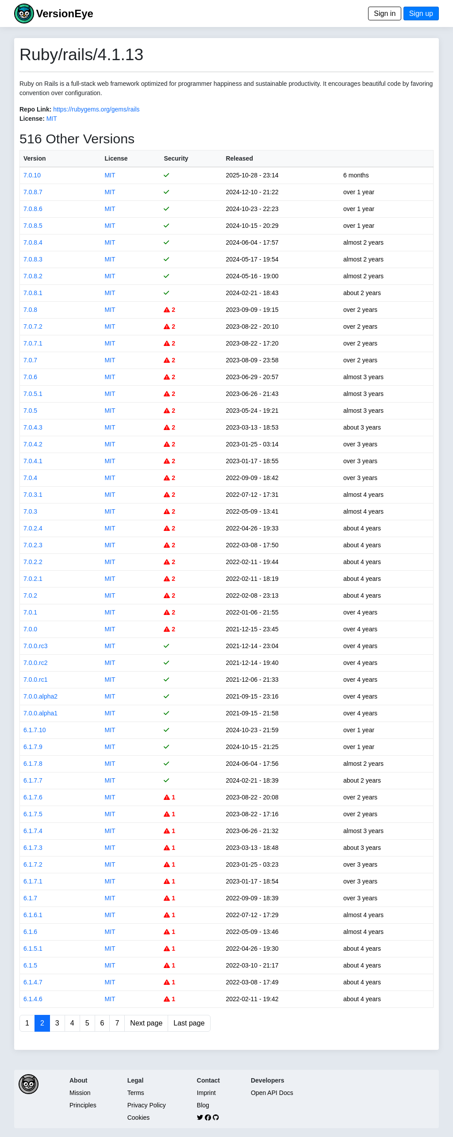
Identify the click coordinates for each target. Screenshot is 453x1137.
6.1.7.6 (32, 797)
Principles (82, 1105)
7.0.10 (32, 175)
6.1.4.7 (32, 982)
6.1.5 (30, 965)
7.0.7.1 (32, 343)
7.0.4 (30, 477)
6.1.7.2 (32, 864)
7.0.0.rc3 (35, 645)
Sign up (421, 13)
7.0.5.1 (32, 393)
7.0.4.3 (32, 427)
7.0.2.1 (32, 578)
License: (32, 118)
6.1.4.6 (32, 999)
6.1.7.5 (32, 814)
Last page (188, 1023)
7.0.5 (30, 410)
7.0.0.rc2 (35, 662)
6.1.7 (30, 898)
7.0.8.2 (32, 276)
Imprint (206, 1092)
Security (176, 158)
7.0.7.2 (32, 326)
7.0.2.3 (32, 545)
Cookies (138, 1117)
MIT (51, 118)
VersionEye (64, 13)
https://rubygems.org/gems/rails (96, 109)
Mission (79, 1092)
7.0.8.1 (32, 292)
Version (34, 158)
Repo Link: (35, 109)
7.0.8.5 (32, 225)
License (115, 158)
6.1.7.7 (32, 780)
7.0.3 (30, 511)
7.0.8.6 (32, 208)
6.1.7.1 (32, 881)
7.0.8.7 (32, 192)
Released (239, 158)
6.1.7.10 (34, 730)
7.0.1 (30, 612)
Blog (203, 1105)
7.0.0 (30, 629)
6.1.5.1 (32, 948)
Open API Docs (272, 1092)
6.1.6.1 (32, 914)
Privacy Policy (146, 1105)
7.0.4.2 (32, 444)
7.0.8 (30, 309)
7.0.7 (30, 360)
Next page (146, 1023)
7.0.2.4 (32, 528)
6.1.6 (30, 931)
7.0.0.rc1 (35, 679)
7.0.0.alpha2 (40, 696)
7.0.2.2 (32, 561)
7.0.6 (30, 376)
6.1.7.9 (32, 746)
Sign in (384, 13)
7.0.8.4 (32, 242)
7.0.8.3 (32, 259)
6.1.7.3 (32, 847)
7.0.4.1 (32, 461)
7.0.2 (30, 595)
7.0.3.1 (32, 494)
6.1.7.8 (32, 763)
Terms (135, 1092)
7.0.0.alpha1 (40, 713)
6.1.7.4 (32, 830)
